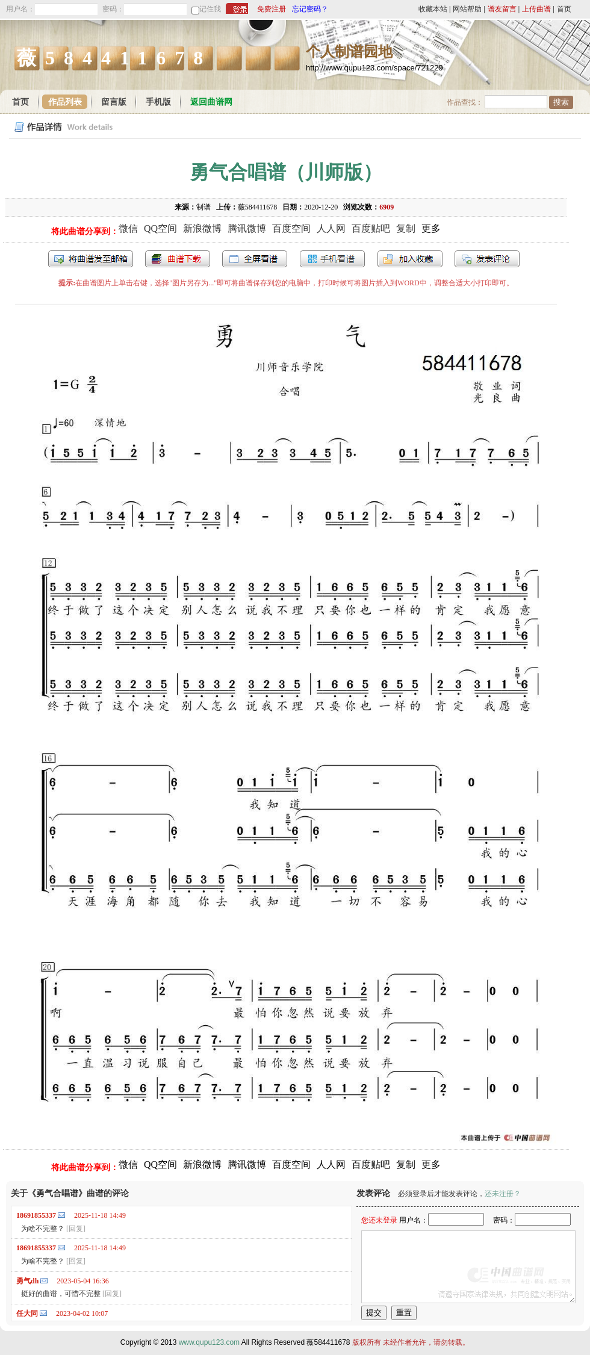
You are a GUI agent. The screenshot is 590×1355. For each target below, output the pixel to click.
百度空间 (291, 228)
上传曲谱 (536, 9)
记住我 (210, 9)
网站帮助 (467, 9)
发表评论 (487, 258)
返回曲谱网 (211, 102)
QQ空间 (160, 228)
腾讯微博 (247, 228)
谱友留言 (502, 9)
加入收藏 (409, 258)
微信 (128, 228)
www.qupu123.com (209, 1342)
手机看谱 (332, 258)
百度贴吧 (371, 228)
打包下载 (177, 258)
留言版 (113, 102)
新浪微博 (202, 228)
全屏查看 (254, 258)
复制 (405, 228)
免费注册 (271, 9)
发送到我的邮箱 (90, 258)
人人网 (331, 228)
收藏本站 (432, 9)
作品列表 (65, 102)
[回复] (75, 1228)
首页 (564, 9)
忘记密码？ (310, 9)
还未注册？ (503, 1193)
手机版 (158, 102)
